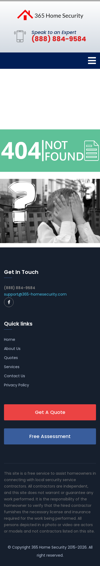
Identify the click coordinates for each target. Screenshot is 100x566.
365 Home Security (49, 547)
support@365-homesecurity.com (35, 294)
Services (11, 366)
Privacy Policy (16, 385)
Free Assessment (50, 436)
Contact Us (14, 376)
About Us (12, 348)
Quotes (11, 357)
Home (9, 339)
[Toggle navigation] (92, 60)
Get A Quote (50, 412)
